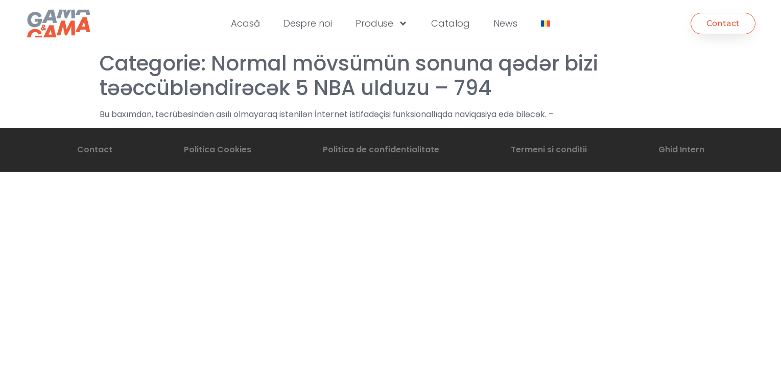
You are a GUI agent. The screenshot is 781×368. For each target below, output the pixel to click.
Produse (382, 23)
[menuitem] (545, 23)
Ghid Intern (681, 149)
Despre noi (307, 23)
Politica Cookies (217, 149)
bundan (571, 114)
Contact (94, 149)
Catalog (450, 23)
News (505, 23)
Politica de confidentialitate (381, 149)
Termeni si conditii (549, 149)
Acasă (245, 23)
